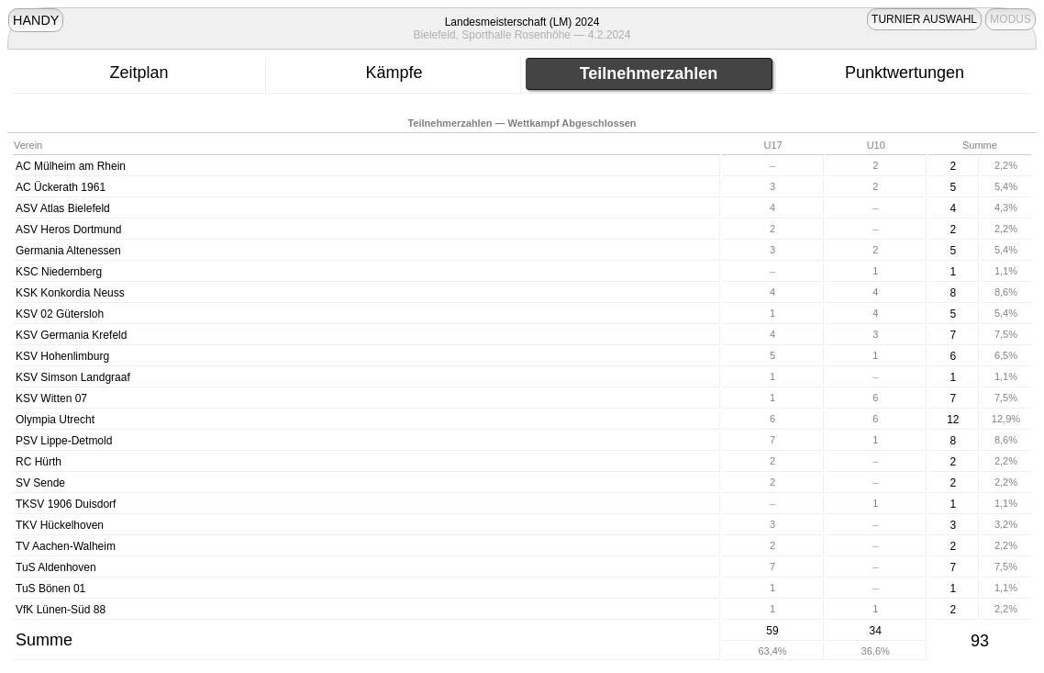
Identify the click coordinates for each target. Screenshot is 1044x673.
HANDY (36, 20)
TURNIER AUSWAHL (924, 19)
